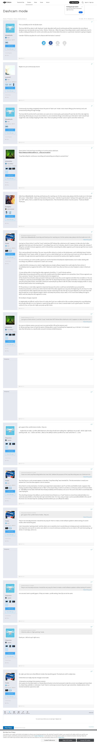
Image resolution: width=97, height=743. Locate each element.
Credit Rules (91, 726)
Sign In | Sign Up (89, 2)
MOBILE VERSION (62, 733)
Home (5, 19)
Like (64, 43)
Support (88, 733)
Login (53, 719)
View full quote (87, 239)
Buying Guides (82, 733)
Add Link (23, 712)
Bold (5, 712)
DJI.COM (69, 733)
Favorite (58, 43)
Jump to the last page (20, 727)
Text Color (9, 712)
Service (47, 2)
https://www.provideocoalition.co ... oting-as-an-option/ (34, 152)
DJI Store (75, 733)
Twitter (44, 43)
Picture (18, 712)
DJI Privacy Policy (25, 733)
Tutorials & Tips (20, 2)
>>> (6, 172)
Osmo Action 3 (22, 19)
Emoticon (28, 712)
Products (29, 2)
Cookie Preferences (34, 733)
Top (93, 733)
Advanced (91, 712)
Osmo (15, 19)
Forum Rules (42, 733)
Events (41, 2)
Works (35, 2)
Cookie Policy (61, 741)
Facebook (51, 43)
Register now (58, 719)
